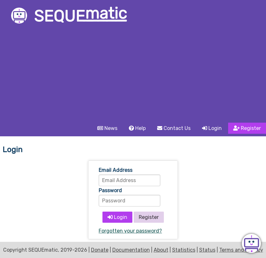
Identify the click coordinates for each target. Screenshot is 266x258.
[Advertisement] (133, 75)
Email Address (115, 170)
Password (110, 190)
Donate (99, 250)
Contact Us (174, 128)
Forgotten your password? (130, 231)
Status (207, 250)
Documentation (131, 250)
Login (212, 128)
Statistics (183, 250)
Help (137, 128)
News (107, 128)
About (161, 250)
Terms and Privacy (241, 250)
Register (247, 128)
